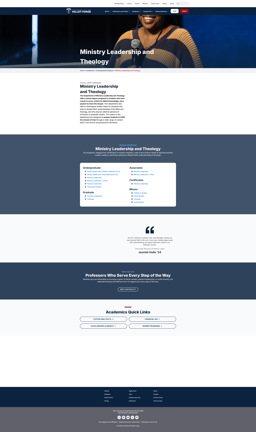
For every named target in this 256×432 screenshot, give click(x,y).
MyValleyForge (119, 3)
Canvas (129, 3)
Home (82, 70)
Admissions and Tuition (121, 11)
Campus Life (148, 11)
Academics (136, 11)
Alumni (137, 3)
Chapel (164, 3)
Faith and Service (162, 11)
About (108, 11)
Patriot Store (155, 3)
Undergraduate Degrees (104, 70)
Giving (172, 3)
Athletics (145, 3)
